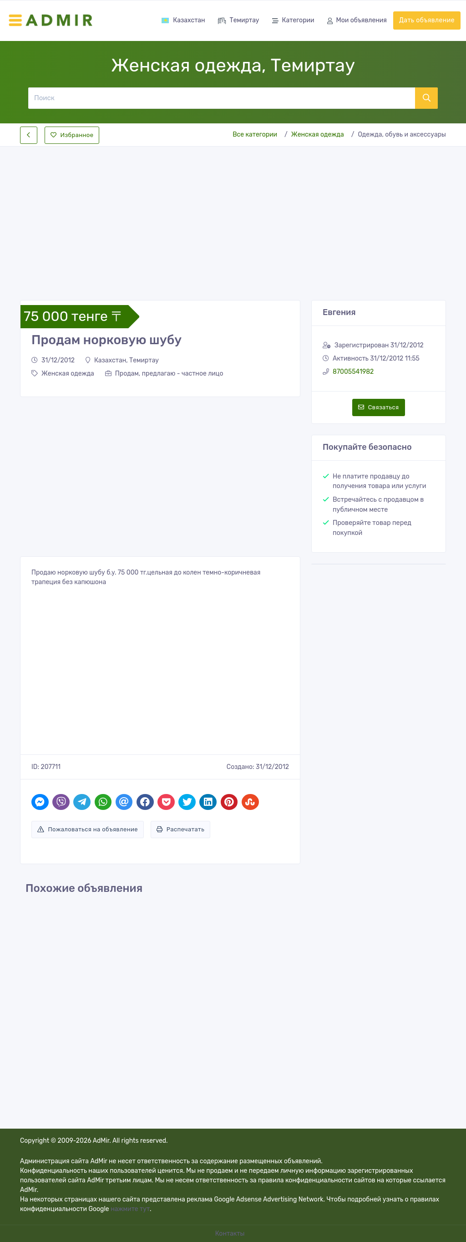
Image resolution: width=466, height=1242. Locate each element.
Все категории (255, 134)
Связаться (378, 407)
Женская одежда (317, 134)
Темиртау (238, 21)
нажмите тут (130, 1209)
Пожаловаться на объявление (87, 829)
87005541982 (353, 372)
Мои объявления (357, 21)
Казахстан (183, 20)
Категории (293, 21)
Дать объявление (427, 20)
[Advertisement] (233, 216)
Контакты (230, 1233)
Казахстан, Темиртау (122, 360)
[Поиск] (221, 97)
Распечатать (180, 829)
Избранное (72, 135)
